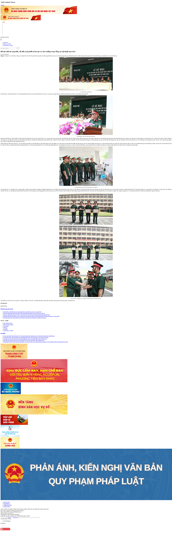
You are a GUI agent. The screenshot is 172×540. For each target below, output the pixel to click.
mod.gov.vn (15, 517)
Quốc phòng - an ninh (8, 45)
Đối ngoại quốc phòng (8, 324)
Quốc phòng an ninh (7, 323)
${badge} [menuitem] (7, 521)
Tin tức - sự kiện (6, 23)
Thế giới (5, 327)
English (4, 34)
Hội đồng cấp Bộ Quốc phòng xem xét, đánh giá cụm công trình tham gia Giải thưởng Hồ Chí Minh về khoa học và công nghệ (31, 316)
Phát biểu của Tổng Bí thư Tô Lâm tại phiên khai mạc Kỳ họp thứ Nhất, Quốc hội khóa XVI (23, 340)
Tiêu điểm (5, 329)
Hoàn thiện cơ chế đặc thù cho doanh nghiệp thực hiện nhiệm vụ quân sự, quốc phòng (22, 311)
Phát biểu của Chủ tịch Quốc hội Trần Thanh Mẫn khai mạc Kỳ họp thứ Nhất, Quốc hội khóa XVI (25, 338)
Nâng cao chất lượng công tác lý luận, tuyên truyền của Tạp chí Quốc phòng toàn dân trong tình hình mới (26, 314)
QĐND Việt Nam (6, 25)
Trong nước (6, 326)
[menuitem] (87, 525)
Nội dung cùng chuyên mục (7, 308)
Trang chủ (5, 42)
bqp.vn (9, 517)
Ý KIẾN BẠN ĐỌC (7, 505)
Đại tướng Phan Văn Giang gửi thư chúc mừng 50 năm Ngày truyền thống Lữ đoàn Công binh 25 (24, 317)
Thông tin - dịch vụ (7, 32)
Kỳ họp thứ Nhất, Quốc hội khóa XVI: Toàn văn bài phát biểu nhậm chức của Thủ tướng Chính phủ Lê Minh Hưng (29, 336)
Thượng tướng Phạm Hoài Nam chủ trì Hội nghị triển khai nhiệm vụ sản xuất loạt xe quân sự (24, 313)
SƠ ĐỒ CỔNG (6, 506)
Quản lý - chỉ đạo (6, 28)
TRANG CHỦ (6, 502)
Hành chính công (6, 29)
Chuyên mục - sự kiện (8, 330)
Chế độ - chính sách (7, 30)
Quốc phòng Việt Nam (7, 26)
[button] (2, 5)
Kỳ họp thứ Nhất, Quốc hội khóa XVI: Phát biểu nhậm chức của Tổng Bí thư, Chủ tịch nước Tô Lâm (25, 337)
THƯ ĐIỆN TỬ (6, 503)
